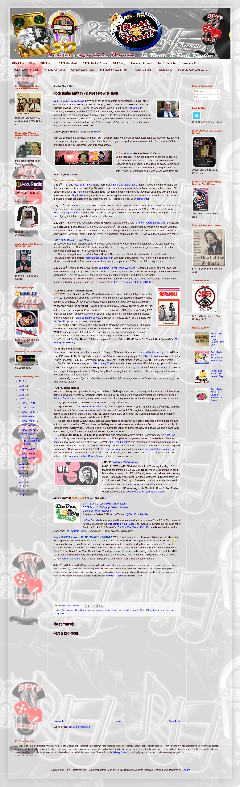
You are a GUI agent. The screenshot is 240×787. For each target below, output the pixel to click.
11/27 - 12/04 (29, 403)
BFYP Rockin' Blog (23, 63)
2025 (22, 385)
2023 (22, 394)
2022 (22, 399)
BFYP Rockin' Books (95, 63)
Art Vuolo (134, 108)
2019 (22, 472)
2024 (22, 390)
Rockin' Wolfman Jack (25, 69)
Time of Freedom (22, 75)
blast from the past (83, 610)
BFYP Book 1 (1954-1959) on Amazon (104, 503)
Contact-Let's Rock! (82, 69)
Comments (201, 97)
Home (117, 721)
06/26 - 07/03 (29, 425)
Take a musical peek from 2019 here (134, 282)
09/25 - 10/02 (29, 412)
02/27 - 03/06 (29, 453)
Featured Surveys (141, 63)
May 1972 (144, 610)
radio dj (153, 610)
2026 (22, 381)
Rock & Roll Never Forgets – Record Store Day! (217, 339)
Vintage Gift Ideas (54, 69)
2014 (22, 495)
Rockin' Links (164, 69)
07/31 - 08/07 (29, 421)
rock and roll (163, 610)
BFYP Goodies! (68, 63)
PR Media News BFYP (113, 69)
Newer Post (60, 721)
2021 (22, 464)
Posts (198, 91)
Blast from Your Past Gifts (97, 510)
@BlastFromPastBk (137, 514)
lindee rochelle (132, 610)
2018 (22, 477)
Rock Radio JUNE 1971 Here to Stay (217, 374)
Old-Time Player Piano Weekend (117, 267)
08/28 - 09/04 (29, 416)
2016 (22, 486)
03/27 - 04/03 (29, 449)
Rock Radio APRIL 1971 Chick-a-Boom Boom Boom (217, 395)
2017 (22, 481)
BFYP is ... (46, 63)
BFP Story (119, 63)
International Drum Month (99, 257)
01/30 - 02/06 (29, 458)
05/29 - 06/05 (29, 430)
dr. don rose (98, 610)
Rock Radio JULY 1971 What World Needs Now (216, 356)
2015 (22, 490)
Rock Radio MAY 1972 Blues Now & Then (30, 441)
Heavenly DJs (190, 63)
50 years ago (68, 610)
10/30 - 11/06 (29, 407)
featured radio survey (115, 610)
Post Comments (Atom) (79, 727)
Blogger (186, 770)
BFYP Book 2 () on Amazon (106, 507)
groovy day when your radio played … (147, 491)
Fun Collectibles (167, 63)
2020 (22, 468)
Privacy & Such (142, 69)
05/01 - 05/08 (29, 434)
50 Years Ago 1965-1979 (192, 69)
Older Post (174, 721)
